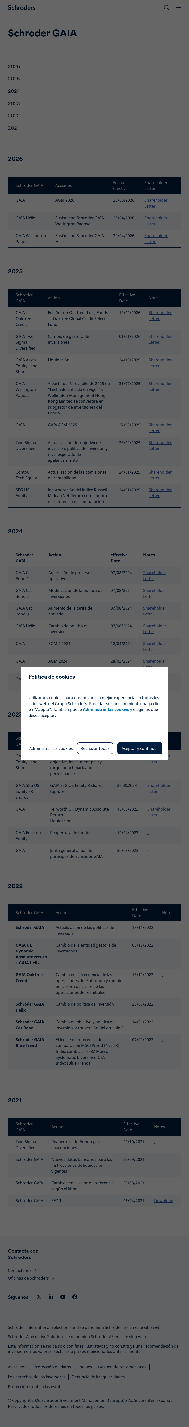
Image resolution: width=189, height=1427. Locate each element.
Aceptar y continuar (140, 748)
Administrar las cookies (106, 709)
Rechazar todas (95, 748)
